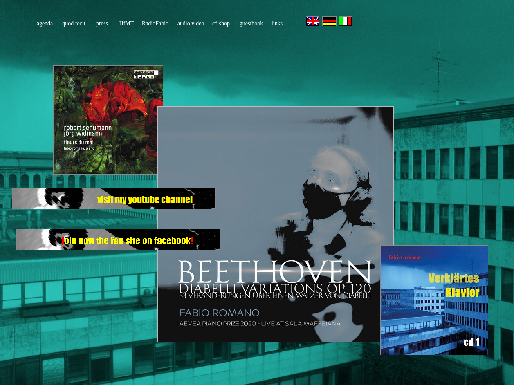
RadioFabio (155, 23)
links (277, 23)
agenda (45, 23)
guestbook (251, 23)
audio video (190, 23)
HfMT (126, 23)
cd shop (221, 23)
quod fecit (73, 23)
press (102, 23)
